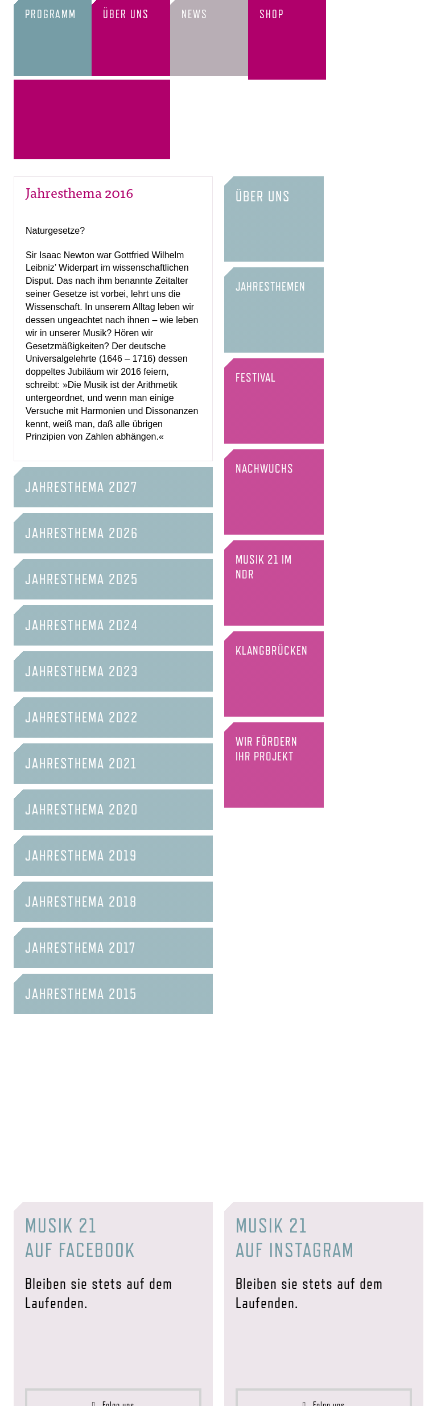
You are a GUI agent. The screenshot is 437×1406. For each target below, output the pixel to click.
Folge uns (113, 1331)
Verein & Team (74, 1388)
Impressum (212, 1388)
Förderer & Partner (133, 1388)
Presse (180, 1388)
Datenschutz (253, 1388)
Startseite (31, 1388)
